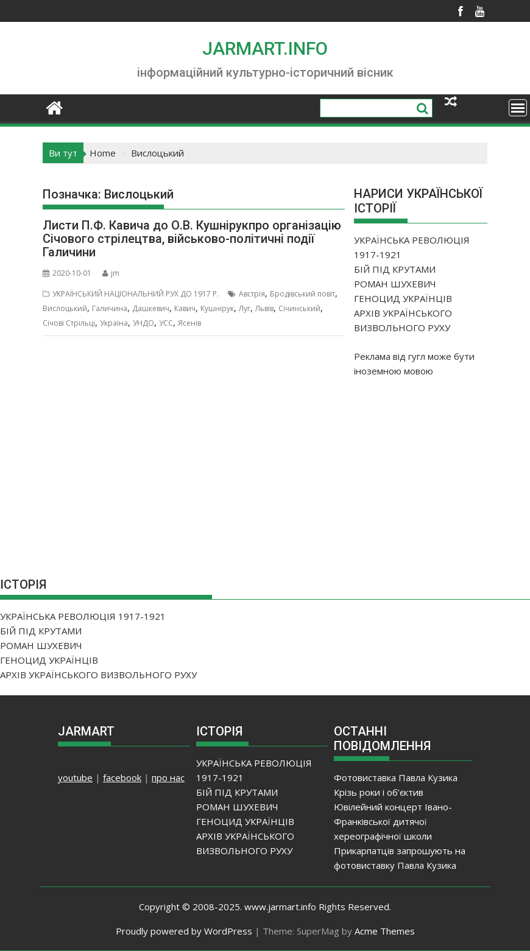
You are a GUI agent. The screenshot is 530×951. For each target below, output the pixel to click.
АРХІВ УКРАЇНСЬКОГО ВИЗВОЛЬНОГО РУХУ (98, 675)
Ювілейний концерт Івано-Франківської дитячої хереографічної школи (393, 821)
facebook (122, 777)
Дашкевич (150, 308)
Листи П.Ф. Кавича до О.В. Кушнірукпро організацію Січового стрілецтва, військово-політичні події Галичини (192, 238)
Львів (264, 308)
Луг (244, 308)
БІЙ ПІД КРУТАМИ (395, 269)
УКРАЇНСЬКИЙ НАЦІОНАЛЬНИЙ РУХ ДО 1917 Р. (135, 294)
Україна (114, 323)
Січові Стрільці (69, 323)
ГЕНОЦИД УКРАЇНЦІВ (403, 298)
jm (110, 273)
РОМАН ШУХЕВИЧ (395, 284)
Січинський (299, 308)
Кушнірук (217, 308)
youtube (75, 777)
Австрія (252, 294)
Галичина (109, 308)
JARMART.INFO (265, 48)
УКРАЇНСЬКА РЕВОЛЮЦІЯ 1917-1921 (83, 616)
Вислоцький (65, 308)
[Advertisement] (442, 467)
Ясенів (189, 323)
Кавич (185, 308)
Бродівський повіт (302, 294)
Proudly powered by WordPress (184, 931)
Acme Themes (385, 931)
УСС (166, 323)
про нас (168, 777)
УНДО (143, 323)
